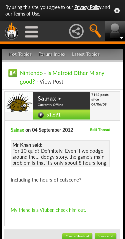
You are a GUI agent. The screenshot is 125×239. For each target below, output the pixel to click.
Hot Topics (20, 54)
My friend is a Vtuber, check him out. (48, 210)
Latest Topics (86, 54)
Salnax (47, 99)
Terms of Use (26, 14)
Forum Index (51, 54)
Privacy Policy (87, 7)
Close (117, 10)
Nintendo (31, 73)
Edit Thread (100, 129)
